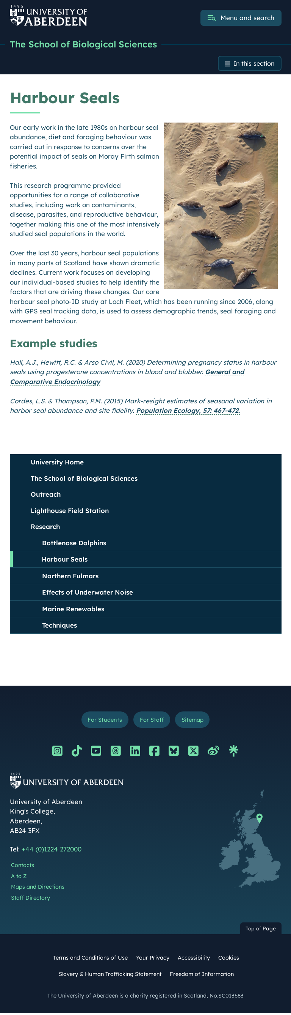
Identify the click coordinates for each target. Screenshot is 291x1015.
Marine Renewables (73, 610)
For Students (103, 721)
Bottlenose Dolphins (74, 544)
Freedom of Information (202, 975)
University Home (57, 463)
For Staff (151, 721)
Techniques (59, 626)
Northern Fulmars (70, 577)
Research (45, 528)
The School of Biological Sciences (85, 44)
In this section (252, 64)
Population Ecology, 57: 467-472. (188, 411)
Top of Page (261, 930)
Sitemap (193, 721)
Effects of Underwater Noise (87, 593)
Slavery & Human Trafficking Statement (110, 975)
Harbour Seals (65, 560)
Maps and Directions (37, 888)
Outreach (46, 495)
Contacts (22, 867)
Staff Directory (30, 899)
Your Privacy (152, 959)
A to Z (19, 877)
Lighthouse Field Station (70, 512)
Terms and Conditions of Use (90, 959)
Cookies (228, 959)
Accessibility (194, 959)
